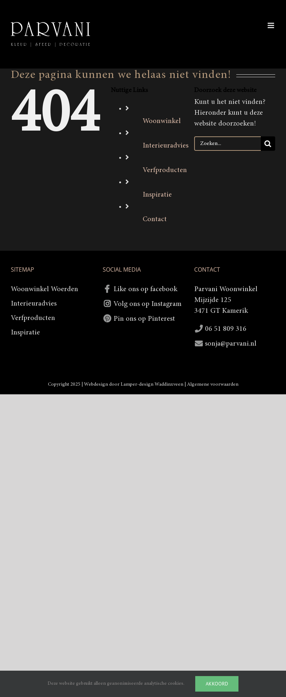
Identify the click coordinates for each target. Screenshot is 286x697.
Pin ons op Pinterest (144, 319)
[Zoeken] (268, 143)
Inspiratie (157, 194)
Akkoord (217, 683)
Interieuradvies (165, 145)
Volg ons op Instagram (147, 304)
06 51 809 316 (225, 329)
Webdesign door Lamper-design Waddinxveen (133, 384)
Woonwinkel (162, 121)
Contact (155, 219)
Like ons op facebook (145, 289)
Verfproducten (165, 170)
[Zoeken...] (227, 143)
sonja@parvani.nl (230, 343)
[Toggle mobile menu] (271, 25)
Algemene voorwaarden (212, 384)
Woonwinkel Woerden (44, 289)
